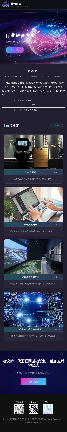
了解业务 (14, 50)
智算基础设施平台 (25, 100)
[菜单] (62, 5)
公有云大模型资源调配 (27, 110)
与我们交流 (33, 382)
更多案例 (56, 125)
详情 (57, 172)
